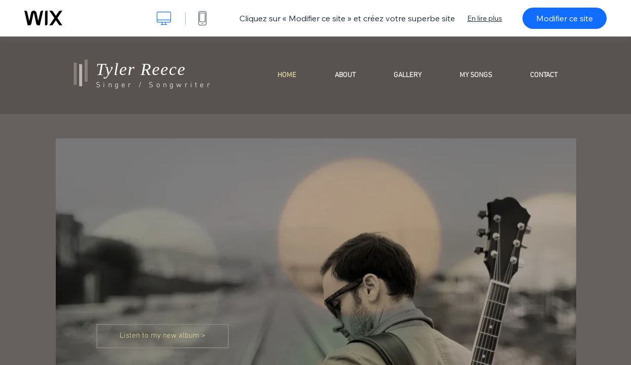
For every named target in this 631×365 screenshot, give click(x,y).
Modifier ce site (564, 18)
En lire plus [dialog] (484, 18)
